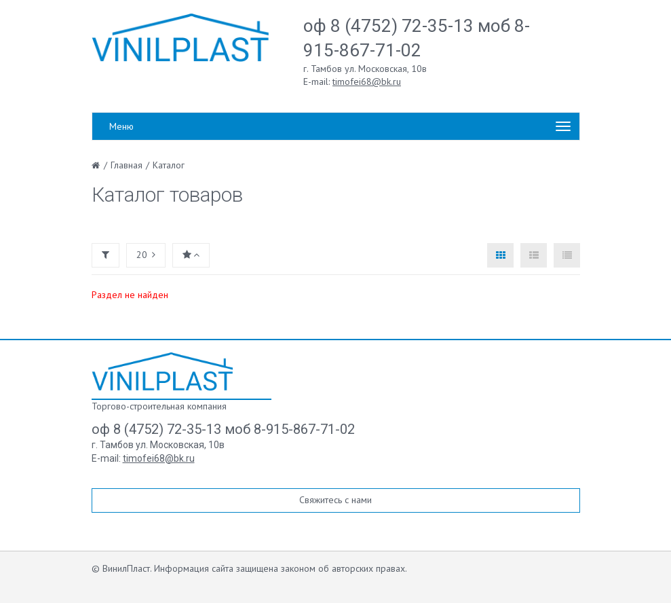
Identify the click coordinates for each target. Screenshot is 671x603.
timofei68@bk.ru (366, 81)
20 (145, 255)
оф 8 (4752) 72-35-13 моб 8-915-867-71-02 (223, 429)
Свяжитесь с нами (335, 500)
